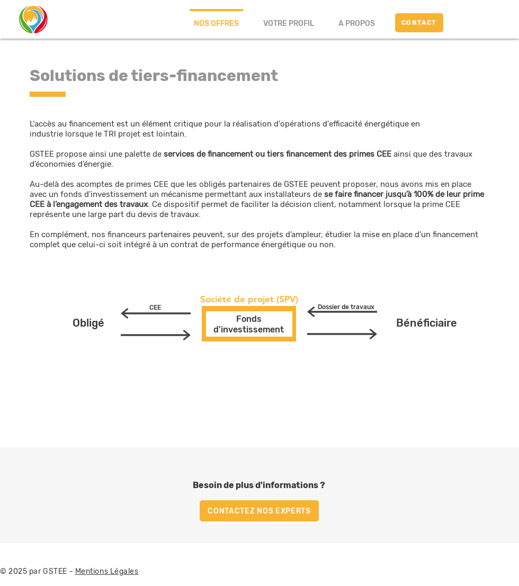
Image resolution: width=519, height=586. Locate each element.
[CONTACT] (419, 22)
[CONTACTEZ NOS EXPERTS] (259, 510)
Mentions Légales (107, 571)
